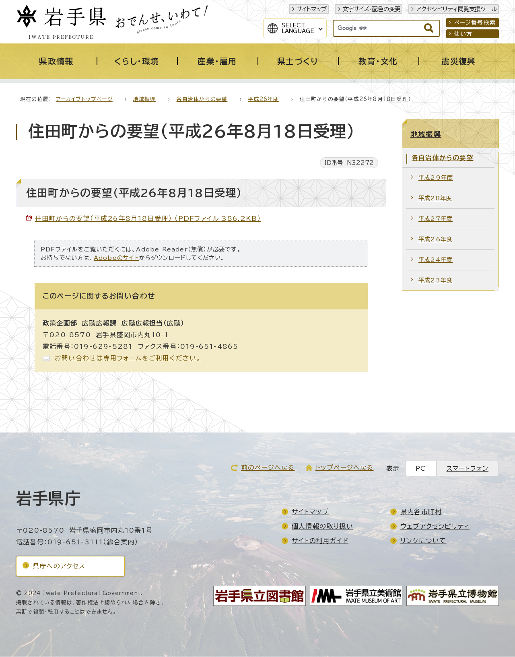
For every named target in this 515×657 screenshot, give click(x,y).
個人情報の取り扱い (322, 526)
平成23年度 (435, 281)
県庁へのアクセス (59, 566)
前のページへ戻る (268, 468)
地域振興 (144, 99)
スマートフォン (467, 469)
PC (421, 469)
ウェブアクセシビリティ (435, 526)
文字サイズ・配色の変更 (371, 9)
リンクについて (423, 541)
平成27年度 (435, 219)
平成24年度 (435, 260)
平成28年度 (435, 199)
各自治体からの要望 (202, 99)
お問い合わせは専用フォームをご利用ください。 (128, 358)
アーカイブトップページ (84, 99)
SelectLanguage (298, 28)
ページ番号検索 (475, 22)
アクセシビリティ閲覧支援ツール (456, 9)
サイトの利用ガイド (320, 541)
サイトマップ (312, 9)
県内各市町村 (421, 512)
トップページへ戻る (344, 468)
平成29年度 (435, 178)
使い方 (463, 34)
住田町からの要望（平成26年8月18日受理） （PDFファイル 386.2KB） (148, 219)
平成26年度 (263, 99)
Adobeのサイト (116, 258)
